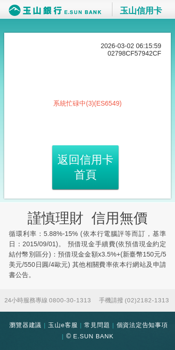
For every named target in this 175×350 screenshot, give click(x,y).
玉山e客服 (62, 325)
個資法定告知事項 (142, 325)
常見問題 (97, 325)
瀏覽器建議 (25, 325)
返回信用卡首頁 (85, 167)
